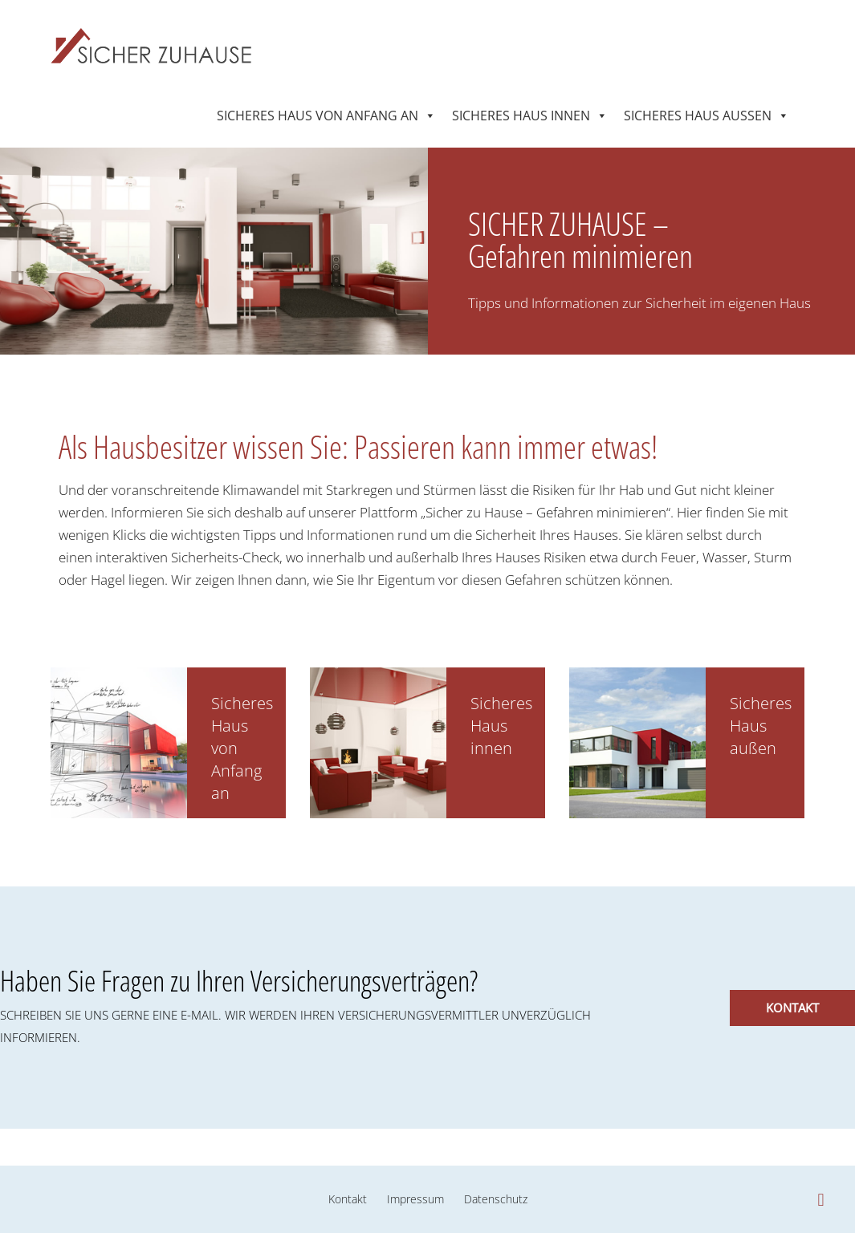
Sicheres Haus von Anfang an (317, 113)
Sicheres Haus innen (521, 113)
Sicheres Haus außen (698, 113)
